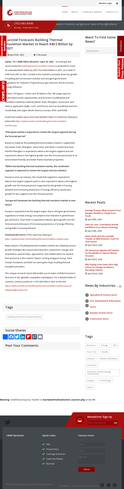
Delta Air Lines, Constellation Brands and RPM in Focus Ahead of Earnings (101, 226)
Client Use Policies (54, 457)
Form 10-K (91, 350)
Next (120, 286)
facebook (108, 483)
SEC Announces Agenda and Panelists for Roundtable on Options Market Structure (102, 253)
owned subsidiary (108, 357)
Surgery (91, 379)
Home (65, 12)
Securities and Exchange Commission (99, 371)
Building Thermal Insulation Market (24, 316)
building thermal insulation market (38, 65)
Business (91, 343)
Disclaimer (64, 484)
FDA (115, 343)
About (74, 12)
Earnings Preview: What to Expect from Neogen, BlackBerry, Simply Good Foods (103, 213)
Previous (116, 286)
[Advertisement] (103, 81)
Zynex (90, 385)
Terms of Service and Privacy (85, 484)
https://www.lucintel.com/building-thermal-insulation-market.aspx (37, 238)
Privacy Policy (52, 447)
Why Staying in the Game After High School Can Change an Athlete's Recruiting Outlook (101, 267)
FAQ (48, 443)
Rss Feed (50, 462)
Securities (92, 363)
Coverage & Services (92, 12)
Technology (105, 379)
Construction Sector (99, 318)
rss (114, 483)
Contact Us (112, 12)
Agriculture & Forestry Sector (103, 295)
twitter (102, 483)
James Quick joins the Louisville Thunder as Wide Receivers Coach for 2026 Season (102, 239)
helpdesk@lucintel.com (16, 290)
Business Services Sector (101, 312)
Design (104, 343)
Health (105, 350)
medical (90, 357)
